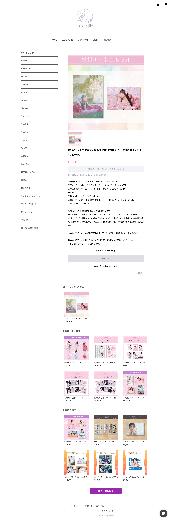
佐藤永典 (25, 124)
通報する (140, 273)
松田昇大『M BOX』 (29, 172)
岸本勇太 (25, 108)
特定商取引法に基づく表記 (94, 506)
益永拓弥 (25, 164)
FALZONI (25, 220)
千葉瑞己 (25, 140)
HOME (54, 40)
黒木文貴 (25, 116)
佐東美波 (25, 132)
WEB (95, 40)
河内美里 (25, 100)
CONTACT (83, 40)
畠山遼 (24, 148)
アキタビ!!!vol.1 (27, 212)
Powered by (106, 515)
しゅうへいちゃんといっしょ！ (32, 196)
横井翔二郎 (26, 188)
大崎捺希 (25, 84)
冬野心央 (25, 156)
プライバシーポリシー (72, 506)
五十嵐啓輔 (26, 68)
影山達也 (25, 92)
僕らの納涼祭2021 (29, 204)
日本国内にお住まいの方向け (106, 266)
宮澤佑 (24, 180)
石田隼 (24, 76)
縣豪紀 (24, 60)
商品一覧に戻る (105, 491)
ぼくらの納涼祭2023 (29, 228)
